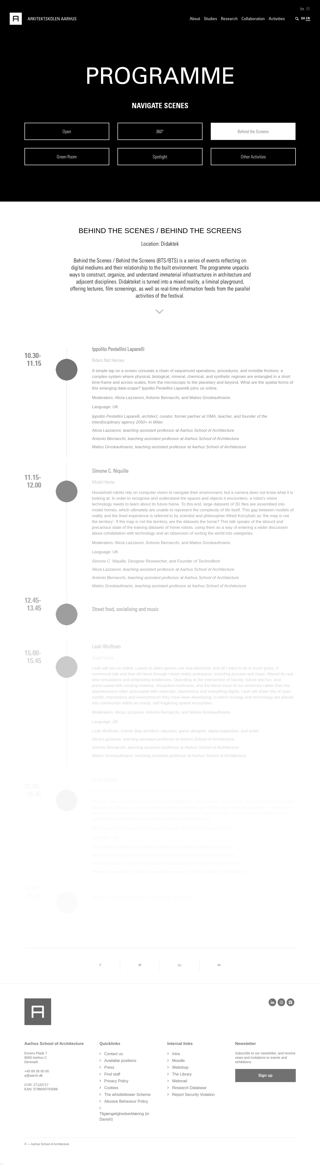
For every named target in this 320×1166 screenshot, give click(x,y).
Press (109, 1067)
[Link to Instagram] (308, 9)
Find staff (112, 1074)
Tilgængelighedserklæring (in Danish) (124, 1116)
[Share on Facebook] (100, 964)
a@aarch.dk (33, 1075)
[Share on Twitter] (140, 964)
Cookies (111, 1088)
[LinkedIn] (272, 1002)
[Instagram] (281, 1002)
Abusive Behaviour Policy (126, 1101)
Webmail (179, 1081)
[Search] (297, 18)
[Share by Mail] (219, 964)
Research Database (189, 1088)
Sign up (265, 1075)
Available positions (120, 1061)
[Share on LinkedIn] (179, 964)
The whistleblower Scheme (127, 1095)
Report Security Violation (193, 1095)
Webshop (180, 1067)
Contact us (113, 1054)
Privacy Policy (116, 1081)
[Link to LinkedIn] (302, 9)
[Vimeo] (290, 1002)
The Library (182, 1074)
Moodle (178, 1061)
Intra (176, 1054)
